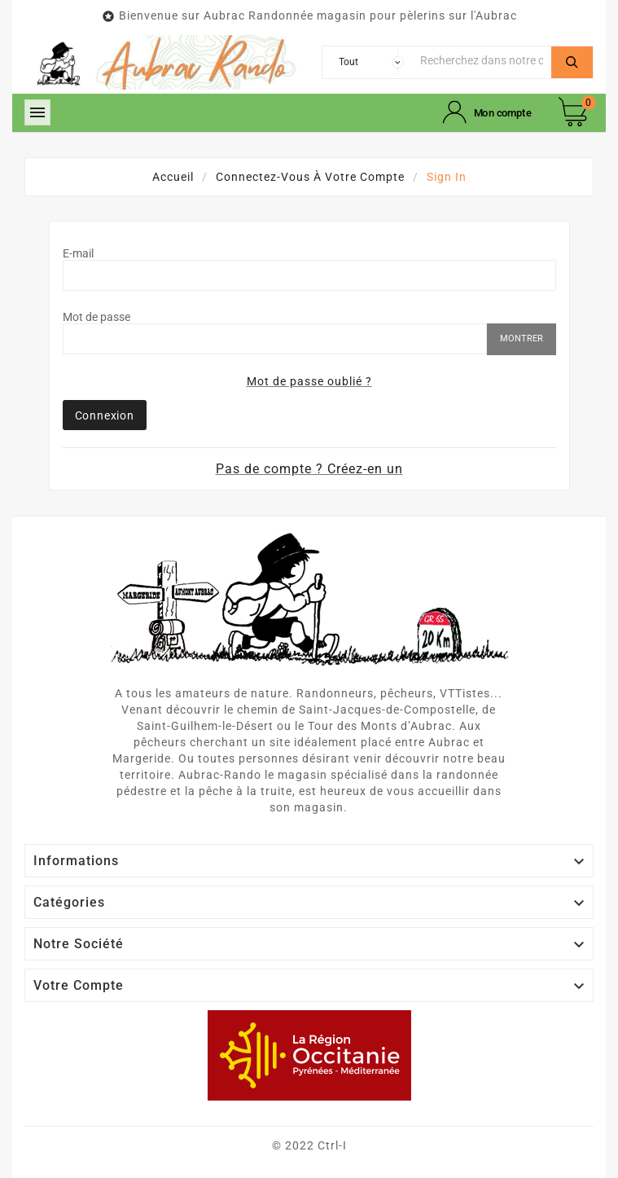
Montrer (521, 338)
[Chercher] (482, 60)
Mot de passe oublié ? (309, 381)
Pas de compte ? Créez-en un (309, 469)
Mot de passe (96, 316)
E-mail (78, 253)
